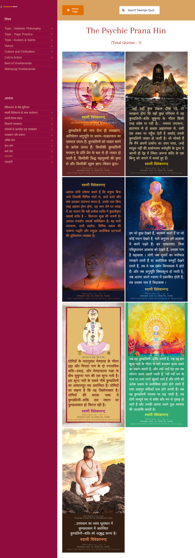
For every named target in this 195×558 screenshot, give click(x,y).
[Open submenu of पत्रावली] (51, 162)
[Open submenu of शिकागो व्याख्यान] (51, 124)
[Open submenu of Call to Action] (51, 57)
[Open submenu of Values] (51, 45)
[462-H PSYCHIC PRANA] (93, 178)
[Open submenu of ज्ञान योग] (51, 146)
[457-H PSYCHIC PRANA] (156, 304)
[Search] (123, 10)
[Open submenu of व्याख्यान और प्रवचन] (51, 135)
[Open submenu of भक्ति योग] (51, 140)
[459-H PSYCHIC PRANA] (156, 178)
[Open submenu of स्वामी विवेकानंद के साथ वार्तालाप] (51, 112)
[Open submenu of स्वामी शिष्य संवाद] (51, 118)
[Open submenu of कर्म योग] (51, 151)
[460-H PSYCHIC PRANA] (93, 53)
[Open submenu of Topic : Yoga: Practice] (51, 34)
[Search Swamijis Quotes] (139, 10)
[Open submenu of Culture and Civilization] (51, 51)
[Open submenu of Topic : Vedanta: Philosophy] (51, 28)
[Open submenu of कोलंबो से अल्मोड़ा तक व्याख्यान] (51, 129)
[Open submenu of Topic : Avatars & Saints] (51, 40)
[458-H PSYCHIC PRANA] (93, 429)
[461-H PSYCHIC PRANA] (156, 53)
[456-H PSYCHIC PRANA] (93, 304)
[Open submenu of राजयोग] (51, 156)
